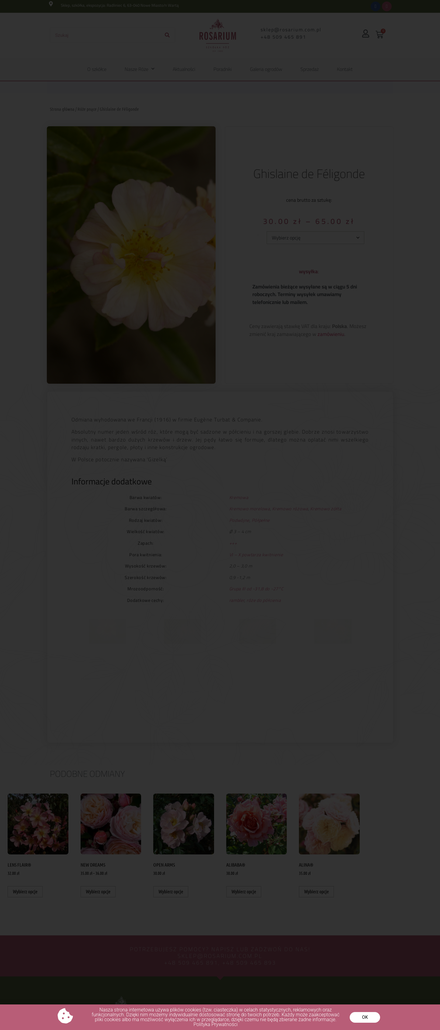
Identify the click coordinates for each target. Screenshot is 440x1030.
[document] (220, 515)
